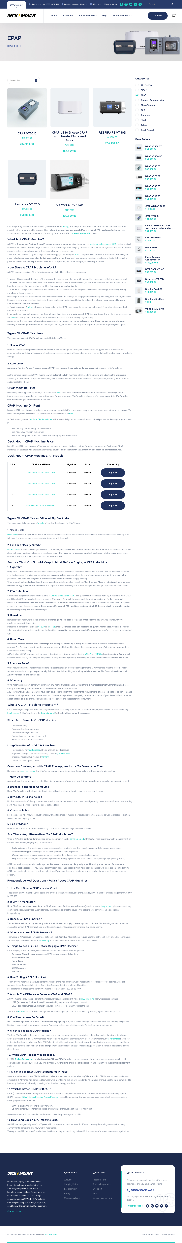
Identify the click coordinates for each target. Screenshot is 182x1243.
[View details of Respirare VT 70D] (27, 179)
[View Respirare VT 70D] (138, 280)
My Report (97, 1189)
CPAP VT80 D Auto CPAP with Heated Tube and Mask (69, 136)
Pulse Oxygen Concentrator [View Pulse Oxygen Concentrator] (152, 258)
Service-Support (121, 15)
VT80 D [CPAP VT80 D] (41, 627)
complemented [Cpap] (77, 839)
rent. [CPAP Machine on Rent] (71, 414)
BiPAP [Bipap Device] (21, 1011)
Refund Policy (70, 1189)
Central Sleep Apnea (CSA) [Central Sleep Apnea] (63, 596)
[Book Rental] (155, 130)
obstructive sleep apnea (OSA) (103, 244)
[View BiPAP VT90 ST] (138, 197)
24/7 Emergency (16, 5)
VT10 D (52, 627)
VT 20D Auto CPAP (69, 205)
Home (54, 15)
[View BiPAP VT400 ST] (138, 158)
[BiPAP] (155, 90)
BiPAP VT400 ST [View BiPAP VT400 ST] (153, 156)
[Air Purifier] (155, 85)
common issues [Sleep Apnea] (28, 771)
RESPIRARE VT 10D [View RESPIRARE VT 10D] (154, 269)
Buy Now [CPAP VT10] (112, 483)
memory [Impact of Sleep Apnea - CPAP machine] (45, 757)
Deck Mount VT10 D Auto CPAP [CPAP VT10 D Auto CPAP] (41, 484)
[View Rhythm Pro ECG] (138, 290)
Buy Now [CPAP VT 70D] (112, 505)
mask (77, 254)
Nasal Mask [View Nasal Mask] (151, 247)
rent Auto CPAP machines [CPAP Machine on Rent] (40, 419)
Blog (104, 15)
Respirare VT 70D (27, 204)
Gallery (67, 1193)
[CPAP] (155, 95)
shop (18, 46)
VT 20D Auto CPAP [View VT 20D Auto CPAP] (154, 309)
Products (68, 15)
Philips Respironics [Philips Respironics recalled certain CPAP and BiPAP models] (24, 1059)
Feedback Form (99, 1180)
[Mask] (155, 120)
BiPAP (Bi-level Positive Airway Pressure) (40, 1097)
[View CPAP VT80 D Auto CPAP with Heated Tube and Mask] (138, 228)
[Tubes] (155, 125)
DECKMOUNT (51, 1234)
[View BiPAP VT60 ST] (138, 167)
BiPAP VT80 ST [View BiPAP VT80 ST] (153, 186)
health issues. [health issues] (13, 713)
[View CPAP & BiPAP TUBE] (138, 207)
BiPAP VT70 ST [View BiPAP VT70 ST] (152, 176)
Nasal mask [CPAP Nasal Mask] (12, 534)
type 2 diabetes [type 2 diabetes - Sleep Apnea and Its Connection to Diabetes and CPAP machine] (63, 753)
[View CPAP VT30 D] (138, 217)
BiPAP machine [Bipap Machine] (87, 999)
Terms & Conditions (150, 1234)
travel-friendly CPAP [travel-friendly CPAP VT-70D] (81, 233)
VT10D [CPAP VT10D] (99, 654)
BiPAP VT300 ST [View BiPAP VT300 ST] (153, 146)
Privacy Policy (168, 1234)
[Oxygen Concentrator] (155, 100)
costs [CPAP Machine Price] (59, 392)
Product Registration (102, 1184)
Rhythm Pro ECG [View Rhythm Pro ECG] (153, 289)
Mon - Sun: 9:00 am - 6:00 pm (105, 4)
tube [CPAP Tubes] (30, 307)
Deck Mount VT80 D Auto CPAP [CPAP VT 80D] (41, 494)
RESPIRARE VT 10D (112, 132)
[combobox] (149, 4)
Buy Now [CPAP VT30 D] (112, 472)
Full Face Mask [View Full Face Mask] (153, 237)
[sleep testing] (155, 105)
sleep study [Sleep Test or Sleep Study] (44, 940)
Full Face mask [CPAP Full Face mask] (13, 549)
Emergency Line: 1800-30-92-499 (45, 4)
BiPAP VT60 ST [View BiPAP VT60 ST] (153, 166)
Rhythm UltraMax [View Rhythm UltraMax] (154, 299)
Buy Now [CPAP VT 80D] (112, 494)
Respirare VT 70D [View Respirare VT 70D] (154, 279)
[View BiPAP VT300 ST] (138, 148)
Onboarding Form (72, 1198)
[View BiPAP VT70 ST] (138, 177)
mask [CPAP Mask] (13, 317)
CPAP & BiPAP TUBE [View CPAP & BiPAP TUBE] (155, 206)
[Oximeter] (155, 115)
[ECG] (155, 110)
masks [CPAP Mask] (41, 523)
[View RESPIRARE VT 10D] (138, 270)
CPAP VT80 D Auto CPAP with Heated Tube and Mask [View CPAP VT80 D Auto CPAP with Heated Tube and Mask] (160, 227)
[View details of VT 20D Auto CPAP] (69, 179)
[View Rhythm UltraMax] (138, 300)
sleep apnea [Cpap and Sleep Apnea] (106, 906)
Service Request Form (102, 1198)
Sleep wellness (87, 15)
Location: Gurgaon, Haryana (75, 4)
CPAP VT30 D (27, 133)
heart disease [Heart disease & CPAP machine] (34, 750)
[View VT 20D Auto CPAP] (138, 310)
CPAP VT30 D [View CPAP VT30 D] (152, 216)
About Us (68, 1180)
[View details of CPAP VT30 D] (27, 108)
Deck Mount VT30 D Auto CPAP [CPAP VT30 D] (41, 473)
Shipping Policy (71, 1184)
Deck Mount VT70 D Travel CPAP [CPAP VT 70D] (40, 505)
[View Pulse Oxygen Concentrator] (138, 260)
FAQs (95, 1193)
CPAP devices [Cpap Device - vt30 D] (113, 1039)
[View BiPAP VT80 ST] (138, 187)
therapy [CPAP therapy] (66, 226)
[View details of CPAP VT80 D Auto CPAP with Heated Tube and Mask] (69, 107)
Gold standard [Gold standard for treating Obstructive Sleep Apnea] (48, 713)
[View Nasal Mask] (138, 249)
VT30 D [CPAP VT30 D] (88, 654)
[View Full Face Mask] (138, 239)
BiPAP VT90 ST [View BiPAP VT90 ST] (153, 196)
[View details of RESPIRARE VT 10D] (112, 107)
